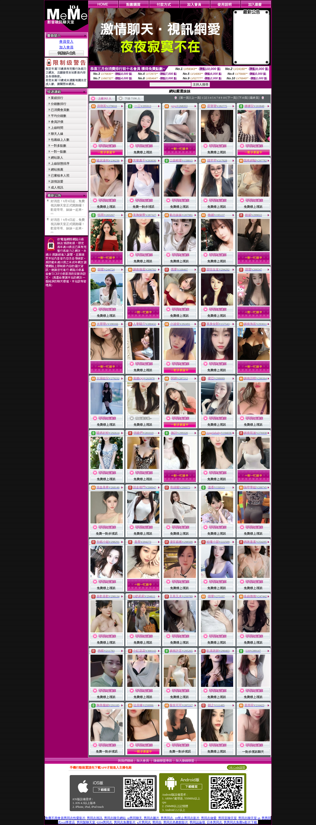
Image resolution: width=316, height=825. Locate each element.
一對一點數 (58, 151)
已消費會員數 (60, 110)
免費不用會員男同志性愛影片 (65, 818)
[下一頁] (231, 97)
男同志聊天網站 (115, 818)
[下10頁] (243, 97)
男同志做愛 (208, 818)
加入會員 (66, 47)
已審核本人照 (60, 175)
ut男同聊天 (134, 818)
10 (224, 97)
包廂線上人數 (60, 139)
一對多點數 (58, 145)
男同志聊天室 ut (249, 818)
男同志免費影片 (125, 822)
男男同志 (167, 818)
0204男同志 (104, 822)
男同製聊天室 (86, 822)
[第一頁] (184, 97)
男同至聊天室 (227, 818)
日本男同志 (214, 822)
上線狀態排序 (60, 163)
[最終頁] (254, 97)
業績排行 (57, 98)
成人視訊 (57, 187)
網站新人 (57, 157)
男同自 (157, 822)
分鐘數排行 (58, 104)
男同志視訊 (94, 818)
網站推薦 (57, 169)
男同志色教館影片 (175, 822)
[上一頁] (195, 97)
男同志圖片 (151, 818)
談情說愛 (57, 181)
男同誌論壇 (197, 822)
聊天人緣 (57, 133)
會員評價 (57, 122)
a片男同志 (144, 822)
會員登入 (66, 41)
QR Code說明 (237, 767)
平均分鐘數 (58, 116)
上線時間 (57, 127)
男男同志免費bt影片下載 (240, 822)
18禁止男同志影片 (187, 818)
